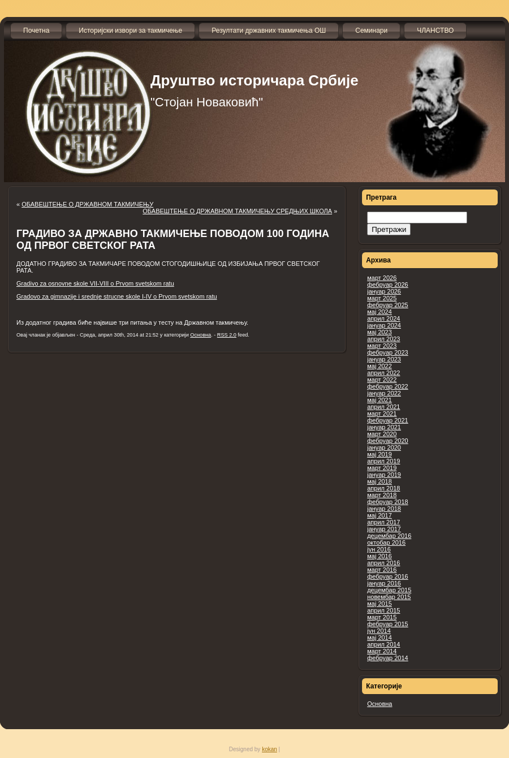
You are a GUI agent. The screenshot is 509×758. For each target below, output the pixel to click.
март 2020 (381, 433)
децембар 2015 (389, 590)
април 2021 (383, 406)
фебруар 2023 (387, 352)
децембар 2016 (389, 535)
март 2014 (381, 651)
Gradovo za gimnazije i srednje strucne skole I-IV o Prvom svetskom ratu (116, 296)
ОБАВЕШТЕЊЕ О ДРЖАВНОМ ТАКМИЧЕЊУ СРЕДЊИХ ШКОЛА (237, 211)
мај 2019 (379, 454)
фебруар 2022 (387, 386)
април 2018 (383, 488)
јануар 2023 (384, 359)
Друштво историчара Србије (254, 80)
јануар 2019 (384, 474)
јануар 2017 (384, 529)
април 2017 (383, 522)
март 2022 (381, 379)
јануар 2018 (384, 508)
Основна (379, 703)
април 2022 (383, 372)
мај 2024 (379, 311)
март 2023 (381, 345)
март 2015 (381, 617)
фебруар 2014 (387, 657)
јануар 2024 (384, 325)
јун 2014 (379, 630)
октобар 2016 (386, 542)
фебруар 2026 (387, 284)
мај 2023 (379, 332)
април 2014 (383, 644)
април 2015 (383, 610)
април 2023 (383, 338)
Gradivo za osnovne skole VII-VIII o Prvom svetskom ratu (95, 283)
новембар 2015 (389, 596)
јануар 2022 (384, 393)
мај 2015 (379, 603)
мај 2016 (379, 556)
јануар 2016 (384, 583)
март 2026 (381, 277)
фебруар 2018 (387, 501)
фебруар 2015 (387, 624)
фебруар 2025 (387, 305)
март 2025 (381, 298)
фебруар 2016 (387, 576)
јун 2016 (379, 549)
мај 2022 (379, 366)
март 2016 (381, 569)
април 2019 (383, 461)
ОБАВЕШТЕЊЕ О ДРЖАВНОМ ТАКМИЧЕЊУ (87, 204)
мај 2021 (379, 400)
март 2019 (381, 467)
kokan (269, 749)
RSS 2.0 (226, 335)
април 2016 (383, 562)
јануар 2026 (384, 291)
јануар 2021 (384, 427)
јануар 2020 (384, 447)
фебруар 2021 (387, 420)
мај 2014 (379, 637)
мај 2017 (379, 515)
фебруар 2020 (387, 440)
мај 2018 (379, 481)
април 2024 (383, 318)
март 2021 (381, 413)
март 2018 (381, 495)
